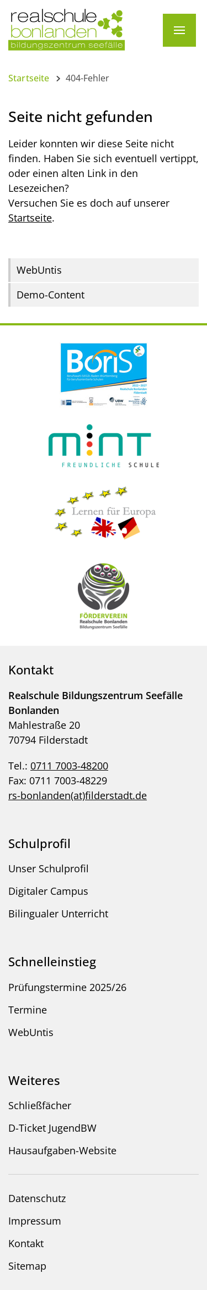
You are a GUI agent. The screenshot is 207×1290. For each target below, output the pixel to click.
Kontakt (26, 1243)
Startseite (29, 78)
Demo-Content (50, 294)
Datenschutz (37, 1198)
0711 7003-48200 (69, 765)
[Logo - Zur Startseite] (66, 29)
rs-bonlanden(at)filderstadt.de (77, 795)
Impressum (34, 1220)
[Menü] (179, 30)
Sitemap (27, 1265)
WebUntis (39, 269)
